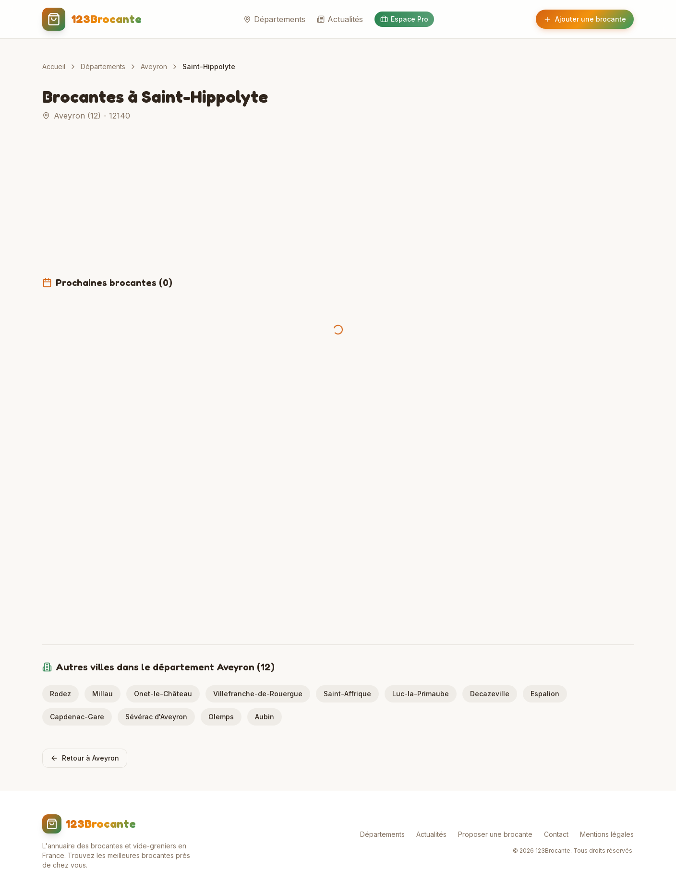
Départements (274, 19)
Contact (556, 834)
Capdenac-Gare (77, 717)
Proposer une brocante (495, 834)
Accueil (53, 66)
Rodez (60, 694)
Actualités (340, 19)
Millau (102, 694)
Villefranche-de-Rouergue (257, 694)
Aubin (264, 717)
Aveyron (154, 66)
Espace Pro (404, 19)
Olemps (221, 717)
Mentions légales (607, 834)
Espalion (545, 694)
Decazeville (489, 694)
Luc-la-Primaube (420, 694)
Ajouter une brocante (584, 19)
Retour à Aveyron (84, 758)
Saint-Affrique (347, 694)
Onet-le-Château (163, 694)
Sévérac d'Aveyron (156, 717)
